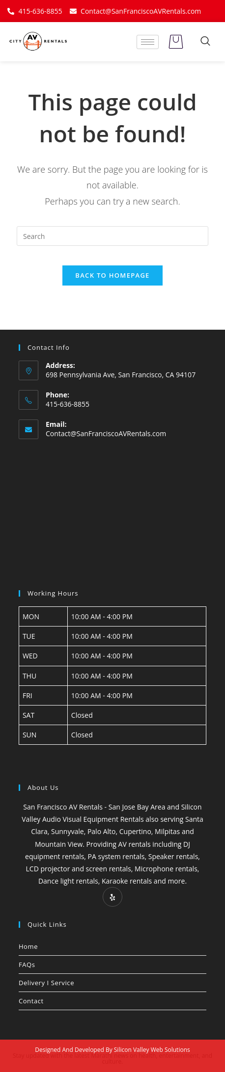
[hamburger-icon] (148, 42)
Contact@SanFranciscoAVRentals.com (106, 433)
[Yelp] (112, 897)
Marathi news (109, 1055)
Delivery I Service (46, 982)
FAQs (27, 964)
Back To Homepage (112, 275)
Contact (31, 1000)
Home (28, 946)
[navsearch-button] (205, 42)
